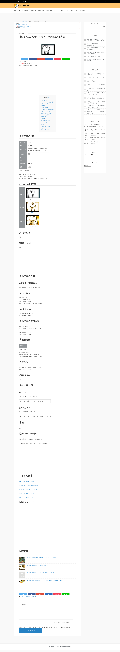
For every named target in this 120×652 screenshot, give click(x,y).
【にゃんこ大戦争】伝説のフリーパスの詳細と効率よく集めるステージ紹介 (45, 580)
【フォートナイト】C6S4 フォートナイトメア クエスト (96, 80)
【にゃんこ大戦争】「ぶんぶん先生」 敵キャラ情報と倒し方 (41, 572)
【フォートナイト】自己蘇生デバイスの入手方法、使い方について (96, 74)
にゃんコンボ (43, 122)
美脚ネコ (32, 212)
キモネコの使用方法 (45, 115)
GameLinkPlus (20, 1)
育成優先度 (42, 116)
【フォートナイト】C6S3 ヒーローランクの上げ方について (96, 93)
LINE (66, 59)
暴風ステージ (64, 10)
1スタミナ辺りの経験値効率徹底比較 (29, 485)
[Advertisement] (60, 16)
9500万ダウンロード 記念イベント (25, 26)
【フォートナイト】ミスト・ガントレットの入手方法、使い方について (96, 102)
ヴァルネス (23, 27)
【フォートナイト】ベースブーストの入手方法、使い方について (96, 106)
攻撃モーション (46, 105)
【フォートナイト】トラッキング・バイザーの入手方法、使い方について (96, 97)
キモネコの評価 (43, 107)
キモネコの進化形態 (47, 102)
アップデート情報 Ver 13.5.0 (22, 24)
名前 (20, 624)
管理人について (73, 10)
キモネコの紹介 (43, 100)
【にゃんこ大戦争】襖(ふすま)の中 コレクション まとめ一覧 (41, 557)
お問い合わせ (82, 10)
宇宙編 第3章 (49, 10)
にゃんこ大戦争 (25, 596)
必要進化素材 (45, 120)
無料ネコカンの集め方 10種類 (27, 481)
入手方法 (42, 118)
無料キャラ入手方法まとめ (26, 497)
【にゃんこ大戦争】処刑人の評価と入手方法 (37, 565)
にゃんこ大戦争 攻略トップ (93, 56)
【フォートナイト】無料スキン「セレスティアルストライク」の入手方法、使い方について (96, 111)
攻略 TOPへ (17, 10)
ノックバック (45, 103)
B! (49, 59)
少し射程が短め (46, 113)
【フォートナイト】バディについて (95, 77)
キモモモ (44, 124)
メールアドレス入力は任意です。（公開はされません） (59, 624)
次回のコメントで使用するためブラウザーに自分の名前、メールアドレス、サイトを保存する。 (45, 629)
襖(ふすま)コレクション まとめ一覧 (29, 489)
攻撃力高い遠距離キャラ (48, 109)
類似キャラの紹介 (44, 129)
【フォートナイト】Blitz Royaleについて (96, 89)
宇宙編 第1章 (33, 10)
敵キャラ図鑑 (25, 10)
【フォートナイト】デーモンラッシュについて (96, 85)
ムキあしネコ (32, 226)
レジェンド (56, 10)
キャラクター (33, 596)
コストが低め (45, 111)
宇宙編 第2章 (41, 10)
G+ (41, 59)
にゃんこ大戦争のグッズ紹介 (27, 493)
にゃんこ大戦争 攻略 (22, 5)
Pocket (57, 59)
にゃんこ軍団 (45, 126)
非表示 (48, 97)
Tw (24, 59)
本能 (40, 128)
